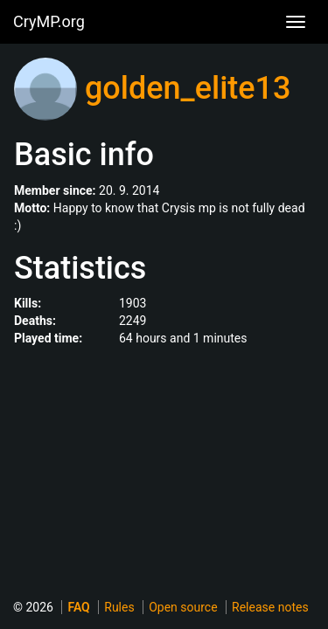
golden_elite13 (188, 88)
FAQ (78, 607)
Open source (183, 607)
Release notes (270, 607)
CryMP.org (49, 21)
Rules (119, 607)
